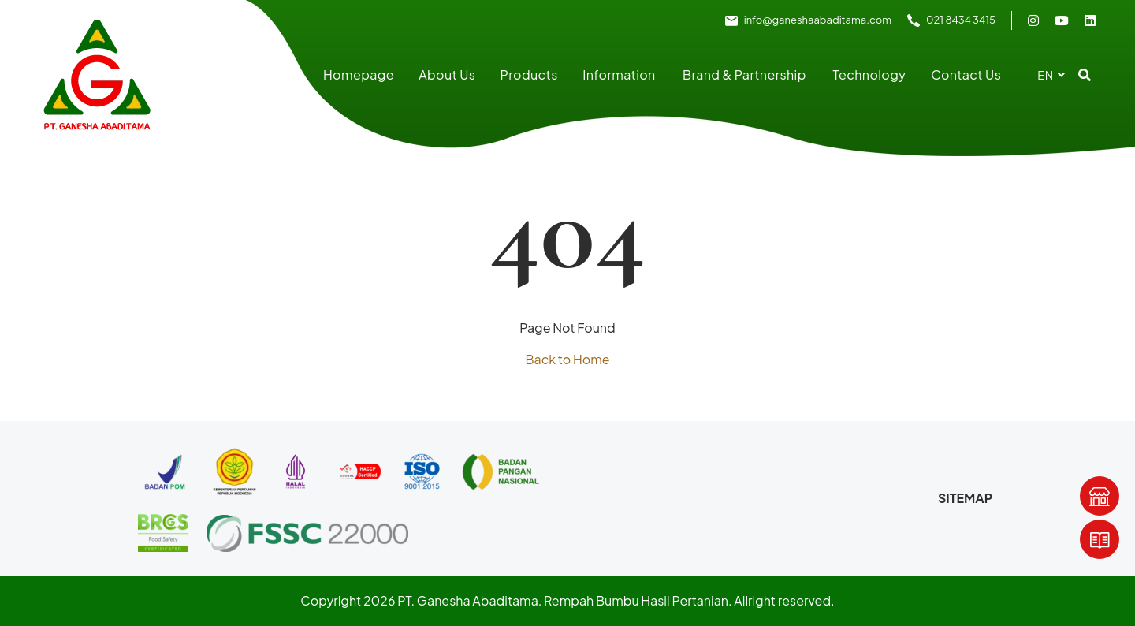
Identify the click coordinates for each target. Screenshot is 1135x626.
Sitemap (965, 498)
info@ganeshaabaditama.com (817, 19)
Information (618, 74)
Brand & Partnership (744, 74)
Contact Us (966, 74)
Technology (869, 74)
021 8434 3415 (960, 19)
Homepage (358, 74)
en (1045, 75)
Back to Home (567, 359)
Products (529, 74)
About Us (447, 74)
